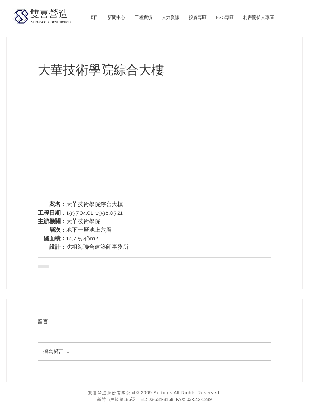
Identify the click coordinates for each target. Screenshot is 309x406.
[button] (143, 17)
